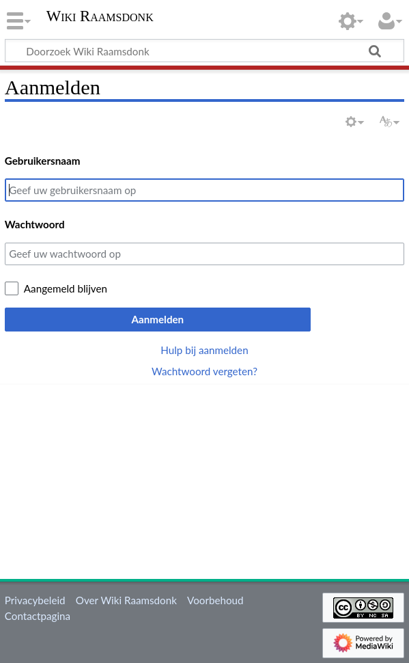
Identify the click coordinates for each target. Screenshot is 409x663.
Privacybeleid (35, 600)
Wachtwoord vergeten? (204, 371)
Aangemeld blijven (65, 288)
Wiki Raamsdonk (100, 16)
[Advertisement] (207, 479)
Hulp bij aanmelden (204, 350)
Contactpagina (37, 616)
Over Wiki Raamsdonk (126, 600)
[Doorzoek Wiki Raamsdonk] (204, 51)
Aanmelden (157, 319)
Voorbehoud (215, 600)
